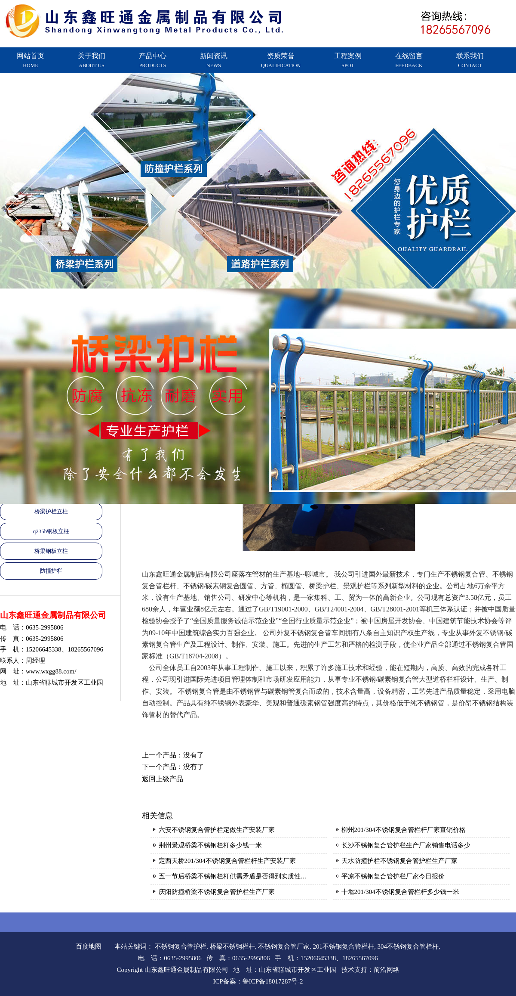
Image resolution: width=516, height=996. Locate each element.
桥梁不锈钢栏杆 (232, 946)
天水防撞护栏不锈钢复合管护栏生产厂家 (399, 860)
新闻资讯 (213, 60)
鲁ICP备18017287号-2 (273, 981)
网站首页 (30, 60)
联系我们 (470, 60)
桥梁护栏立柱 (51, 511)
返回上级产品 (162, 778)
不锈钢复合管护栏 (180, 946)
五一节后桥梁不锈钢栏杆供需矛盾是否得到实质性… (233, 876)
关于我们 (91, 60)
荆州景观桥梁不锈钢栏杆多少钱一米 (210, 845)
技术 (347, 969)
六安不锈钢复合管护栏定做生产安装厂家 (217, 829)
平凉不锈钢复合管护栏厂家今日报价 (393, 876)
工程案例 (348, 60)
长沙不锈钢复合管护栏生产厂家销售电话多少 (405, 845)
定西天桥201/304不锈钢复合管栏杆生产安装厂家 (227, 860)
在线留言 (409, 60)
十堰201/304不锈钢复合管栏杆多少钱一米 (400, 891)
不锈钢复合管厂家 (284, 946)
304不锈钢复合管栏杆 (408, 946)
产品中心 (152, 60)
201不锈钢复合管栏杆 (344, 946)
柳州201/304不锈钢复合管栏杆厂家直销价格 (403, 829)
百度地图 (88, 946)
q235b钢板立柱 (51, 531)
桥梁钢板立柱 (51, 551)
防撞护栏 (51, 571)
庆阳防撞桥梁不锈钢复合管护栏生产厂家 (217, 891)
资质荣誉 (281, 60)
